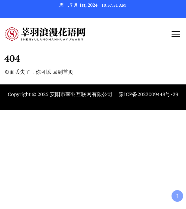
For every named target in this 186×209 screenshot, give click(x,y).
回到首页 (62, 71)
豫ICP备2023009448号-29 (148, 94)
